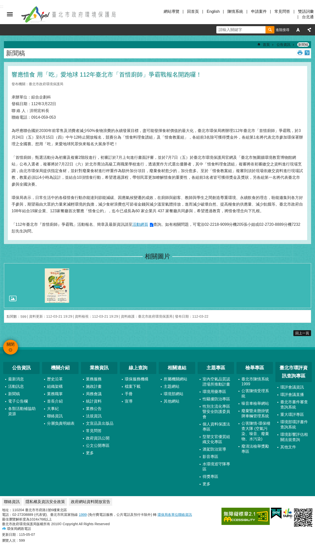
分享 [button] (309, 29)
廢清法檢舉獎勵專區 (255, 449)
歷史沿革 (55, 379)
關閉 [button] (10, 14)
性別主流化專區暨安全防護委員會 (216, 411)
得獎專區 (210, 476)
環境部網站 (173, 394)
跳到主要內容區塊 (2, 2)
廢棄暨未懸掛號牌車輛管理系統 (255, 413)
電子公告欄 (18, 401)
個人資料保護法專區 (216, 426)
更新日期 (9, 535)
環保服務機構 (136, 379)
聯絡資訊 (55, 416)
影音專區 (210, 457)
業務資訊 (99, 367)
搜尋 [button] (270, 29)
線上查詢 (138, 367)
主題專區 (215, 367)
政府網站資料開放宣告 (90, 502)
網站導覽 (171, 11)
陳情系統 (235, 11)
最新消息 (16, 379)
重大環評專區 (292, 414)
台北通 (308, 17)
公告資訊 (283, 45)
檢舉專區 (254, 367)
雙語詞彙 (306, 11)
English (213, 11)
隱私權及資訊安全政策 (45, 502)
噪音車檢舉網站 (255, 403)
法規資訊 (94, 416)
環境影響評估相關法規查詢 (294, 437)
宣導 (129, 401)
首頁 (266, 45)
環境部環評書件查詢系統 (294, 424)
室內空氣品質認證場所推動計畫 (216, 381)
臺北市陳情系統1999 (255, 381)
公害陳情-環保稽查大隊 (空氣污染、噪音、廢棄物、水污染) (255, 431)
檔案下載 (133, 386)
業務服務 (94, 379)
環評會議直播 (292, 394)
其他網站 (171, 401)
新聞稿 (303, 45)
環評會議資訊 (292, 387)
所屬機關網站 (175, 379)
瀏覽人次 (9, 540)
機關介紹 (60, 367)
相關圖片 (157, 256)
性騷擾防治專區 (216, 399)
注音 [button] (307, 52)
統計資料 (94, 401)
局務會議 (94, 394)
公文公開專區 (98, 445)
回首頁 (193, 11)
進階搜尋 (282, 30)
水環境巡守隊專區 (216, 466)
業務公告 (94, 409)
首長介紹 (55, 401)
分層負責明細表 (61, 423)
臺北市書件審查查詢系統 (294, 404)
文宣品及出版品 (99, 423)
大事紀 (53, 409)
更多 (90, 453)
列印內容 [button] (300, 52)
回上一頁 (302, 333)
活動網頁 (140, 224)
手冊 (129, 394)
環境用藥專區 (214, 392)
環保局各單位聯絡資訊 (175, 515)
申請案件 (259, 11)
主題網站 (171, 386)
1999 (83, 515)
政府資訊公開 (98, 438)
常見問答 (282, 11)
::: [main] (5, 39)
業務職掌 (55, 394)
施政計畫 (94, 386)
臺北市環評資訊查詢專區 (294, 371)
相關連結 (177, 367)
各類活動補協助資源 (22, 411)
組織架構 (55, 386)
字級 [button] (298, 29)
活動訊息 (16, 386)
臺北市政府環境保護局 (69, 14)
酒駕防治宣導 (214, 449)
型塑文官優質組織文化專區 (216, 439)
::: (1, 352)
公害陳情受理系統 (255, 393)
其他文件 (288, 447)
